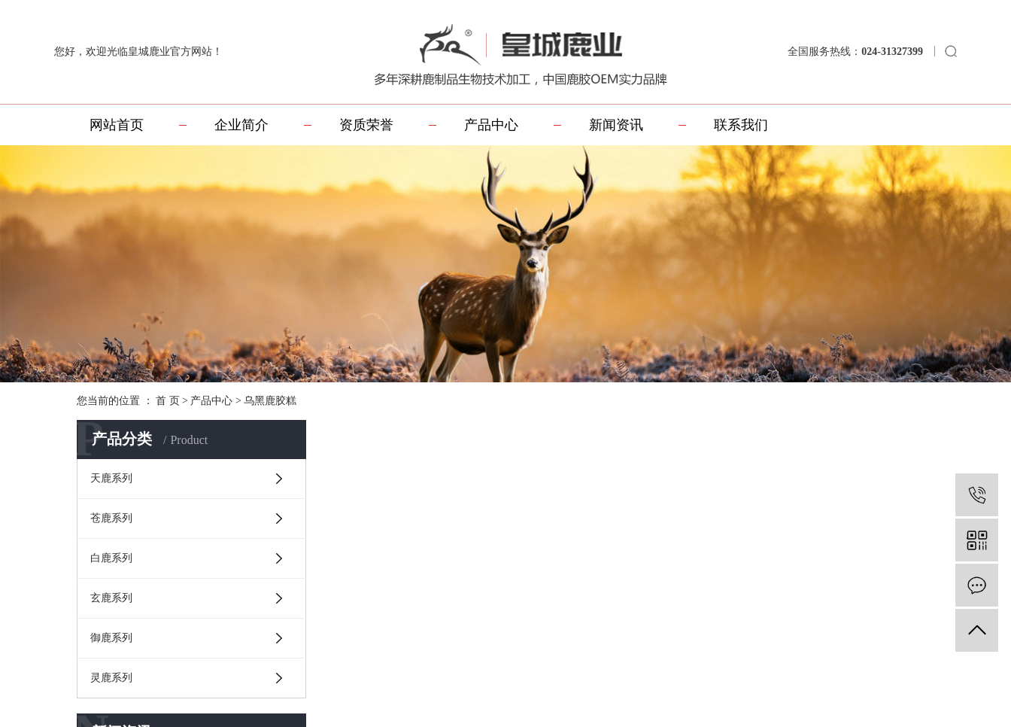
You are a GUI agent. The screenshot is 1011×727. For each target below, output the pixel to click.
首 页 (168, 400)
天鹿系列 (111, 478)
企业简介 (241, 124)
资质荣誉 (366, 124)
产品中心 (491, 124)
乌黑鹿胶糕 (270, 400)
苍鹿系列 (111, 518)
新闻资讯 (616, 124)
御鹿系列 (111, 637)
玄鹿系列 (111, 598)
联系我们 (741, 124)
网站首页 (117, 124)
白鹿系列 (111, 558)
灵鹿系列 (111, 677)
